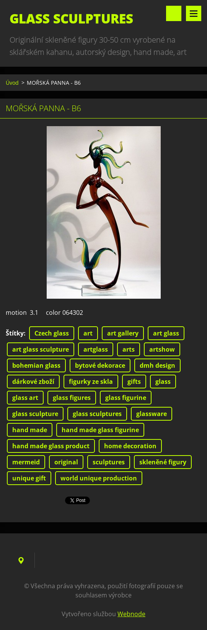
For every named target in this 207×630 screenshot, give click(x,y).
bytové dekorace (100, 365)
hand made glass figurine (100, 430)
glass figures (72, 397)
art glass (166, 333)
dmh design (157, 365)
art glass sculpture (40, 349)
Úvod (12, 82)
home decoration (130, 446)
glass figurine (125, 397)
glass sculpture (35, 414)
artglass (95, 349)
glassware (151, 414)
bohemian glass (36, 365)
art (88, 333)
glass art (25, 397)
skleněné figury (162, 462)
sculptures (109, 462)
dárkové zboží (33, 381)
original (66, 462)
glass (163, 381)
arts (128, 349)
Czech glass (51, 333)
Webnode (131, 614)
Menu (193, 13)
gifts (134, 381)
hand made (29, 430)
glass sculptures (97, 414)
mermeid (26, 462)
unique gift (29, 478)
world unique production (98, 478)
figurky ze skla (91, 381)
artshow (162, 349)
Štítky (15, 333)
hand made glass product (51, 446)
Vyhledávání (173, 13)
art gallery (123, 333)
